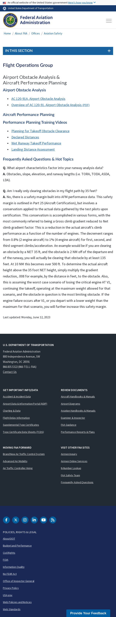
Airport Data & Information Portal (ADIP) (25, 403)
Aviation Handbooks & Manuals (78, 410)
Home (7, 33)
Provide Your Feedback (88, 613)
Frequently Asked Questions (77, 482)
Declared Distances (25, 137)
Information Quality (14, 567)
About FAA (21, 33)
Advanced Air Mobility (15, 461)
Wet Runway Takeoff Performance (36, 143)
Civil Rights (9, 552)
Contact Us (10, 372)
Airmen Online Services (74, 461)
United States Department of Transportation (30, 8)
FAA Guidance (68, 424)
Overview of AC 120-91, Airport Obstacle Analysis (46, 105)
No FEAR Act (10, 574)
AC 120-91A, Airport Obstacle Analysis (38, 98)
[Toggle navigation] (109, 20)
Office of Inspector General (18, 581)
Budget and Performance (17, 545)
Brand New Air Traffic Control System (24, 454)
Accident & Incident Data (17, 396)
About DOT (9, 538)
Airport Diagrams (70, 403)
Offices (35, 33)
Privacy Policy (11, 588)
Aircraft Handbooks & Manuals (78, 396)
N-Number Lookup (71, 468)
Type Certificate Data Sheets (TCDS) (23, 432)
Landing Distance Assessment (33, 149)
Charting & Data (11, 410)
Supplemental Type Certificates (21, 424)
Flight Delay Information (16, 418)
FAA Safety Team (70, 475)
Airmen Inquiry (69, 454)
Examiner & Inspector (73, 418)
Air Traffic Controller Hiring (18, 468)
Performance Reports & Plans (78, 432)
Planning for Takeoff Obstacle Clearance (40, 131)
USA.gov (7, 595)
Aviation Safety (53, 33)
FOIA (5, 559)
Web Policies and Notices (17, 602)
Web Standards (11, 609)
